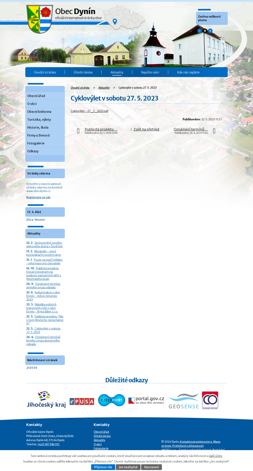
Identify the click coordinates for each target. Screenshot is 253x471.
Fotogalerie (35, 143)
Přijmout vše (103, 467)
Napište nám (150, 72)
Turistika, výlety (39, 120)
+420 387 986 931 (48, 444)
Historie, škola (37, 127)
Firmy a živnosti (38, 135)
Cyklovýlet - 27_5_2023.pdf (89, 111)
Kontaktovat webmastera (196, 442)
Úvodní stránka (45, 72)
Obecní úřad (36, 96)
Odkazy (32, 151)
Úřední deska (83, 72)
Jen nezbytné (128, 467)
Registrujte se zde (38, 197)
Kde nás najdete (188, 72)
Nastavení (151, 467)
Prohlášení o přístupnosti (188, 446)
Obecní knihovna (39, 112)
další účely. (216, 456)
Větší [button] (210, 30)
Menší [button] (199, 30)
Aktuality (116, 72)
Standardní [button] (205, 30)
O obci (32, 104)
